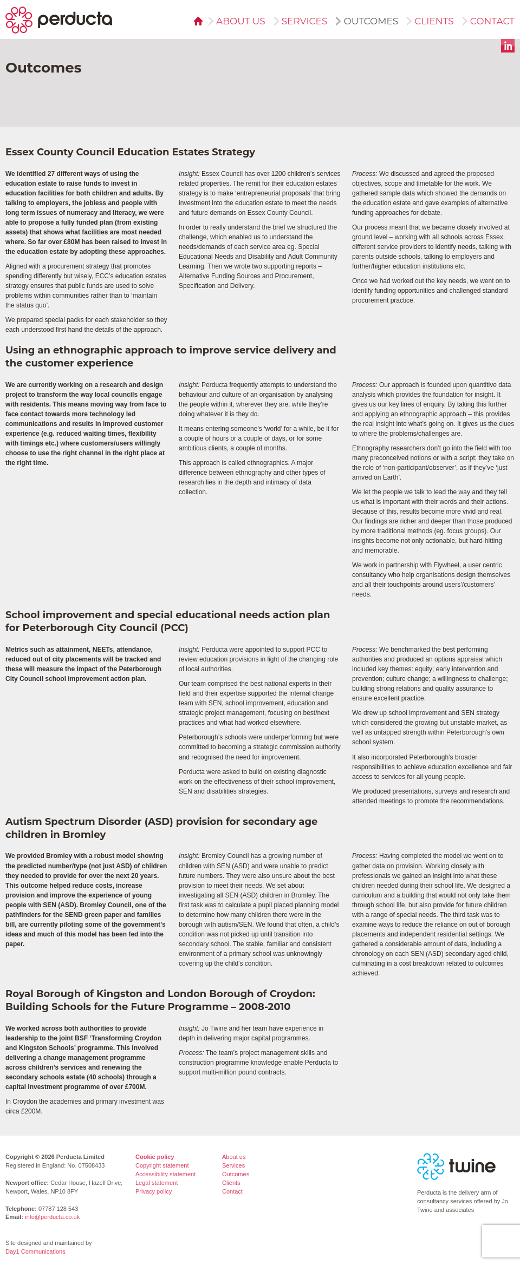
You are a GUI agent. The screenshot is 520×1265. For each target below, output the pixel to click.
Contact (489, 21)
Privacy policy (153, 1191)
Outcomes (367, 21)
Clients (430, 21)
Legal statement (156, 1182)
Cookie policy (154, 1156)
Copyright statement (161, 1165)
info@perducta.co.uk (52, 1217)
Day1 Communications (35, 1251)
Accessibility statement (165, 1174)
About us (237, 21)
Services (301, 21)
